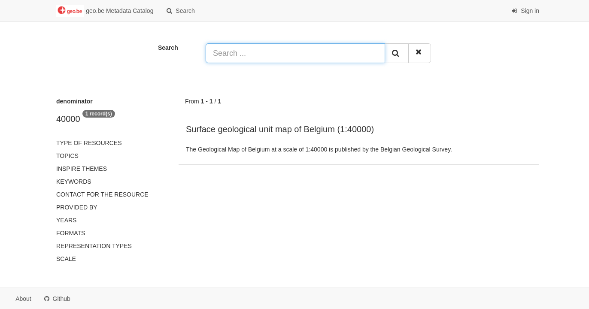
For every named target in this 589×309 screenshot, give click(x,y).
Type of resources (88, 142)
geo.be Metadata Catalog (104, 11)
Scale (66, 258)
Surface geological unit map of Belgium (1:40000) (280, 129)
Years (66, 220)
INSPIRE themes (81, 168)
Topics (67, 155)
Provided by (76, 207)
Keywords (73, 181)
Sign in (525, 10)
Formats (70, 233)
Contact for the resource (102, 194)
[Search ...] (295, 53)
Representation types (94, 245)
